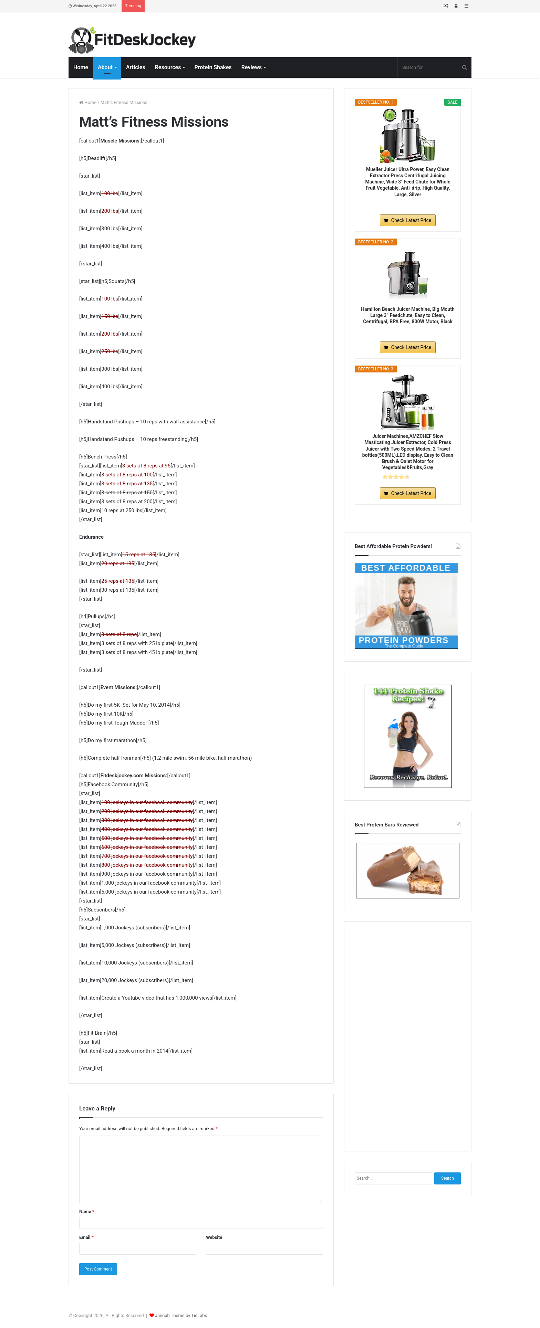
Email (86, 1237)
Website (214, 1237)
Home (80, 67)
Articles (135, 67)
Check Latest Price (411, 220)
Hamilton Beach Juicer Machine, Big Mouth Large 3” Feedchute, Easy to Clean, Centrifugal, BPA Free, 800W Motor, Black (408, 315)
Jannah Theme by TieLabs (181, 1315)
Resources (168, 67)
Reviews (251, 67)
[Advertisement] (407, 1035)
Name (86, 1211)
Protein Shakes (212, 67)
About (105, 67)
